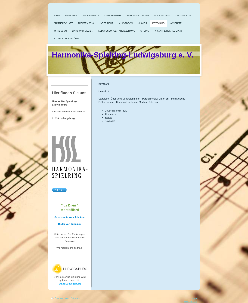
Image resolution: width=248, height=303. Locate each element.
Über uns (116, 98)
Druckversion (60, 298)
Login (194, 298)
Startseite (104, 98)
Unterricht (164, 98)
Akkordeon (111, 114)
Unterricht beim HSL (116, 110)
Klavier (108, 117)
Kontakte (121, 102)
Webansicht (190, 301)
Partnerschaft (149, 98)
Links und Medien (137, 102)
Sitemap (153, 102)
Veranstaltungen (131, 98)
